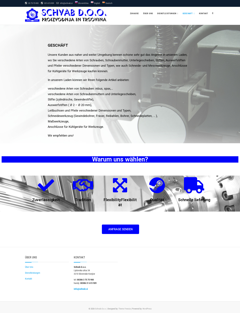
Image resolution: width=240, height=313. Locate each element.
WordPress (147, 308)
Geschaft (188, 13)
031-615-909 (47, 3)
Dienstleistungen (166, 13)
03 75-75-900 (32, 3)
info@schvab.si (64, 3)
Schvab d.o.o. (100, 308)
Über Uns (29, 267)
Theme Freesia (124, 308)
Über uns (148, 13)
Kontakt (203, 13)
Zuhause (134, 13)
